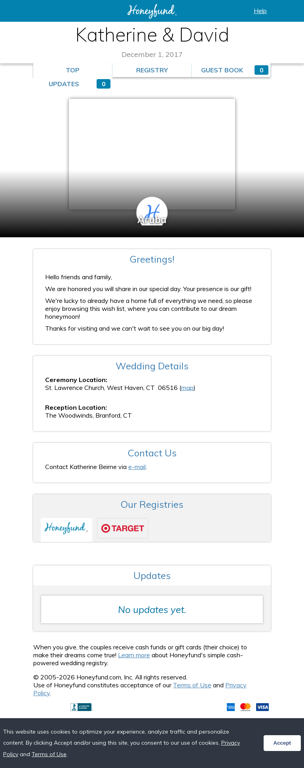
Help (260, 11)
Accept (282, 743)
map (187, 388)
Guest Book (234, 70)
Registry (152, 70)
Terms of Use (192, 685)
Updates (79, 84)
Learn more (134, 655)
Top (73, 70)
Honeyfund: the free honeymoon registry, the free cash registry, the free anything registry (152, 11)
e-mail (137, 467)
